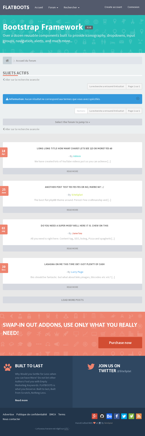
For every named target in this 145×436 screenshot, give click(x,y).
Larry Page (77, 272)
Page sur (134, 86)
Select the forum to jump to (72, 122)
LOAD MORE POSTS (72, 300)
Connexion (133, 7)
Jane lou (77, 233)
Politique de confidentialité (31, 414)
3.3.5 (89, 27)
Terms (61, 414)
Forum (53, 7)
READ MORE (72, 171)
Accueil (39, 7)
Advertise (8, 414)
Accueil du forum (26, 60)
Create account (113, 7)
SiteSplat (77, 194)
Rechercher (71, 7)
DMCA (52, 414)
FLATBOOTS (16, 7)
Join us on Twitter (115, 368)
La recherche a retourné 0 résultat (106, 86)
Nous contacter (11, 419)
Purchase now (120, 342)
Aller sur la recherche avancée (22, 79)
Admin (77, 156)
